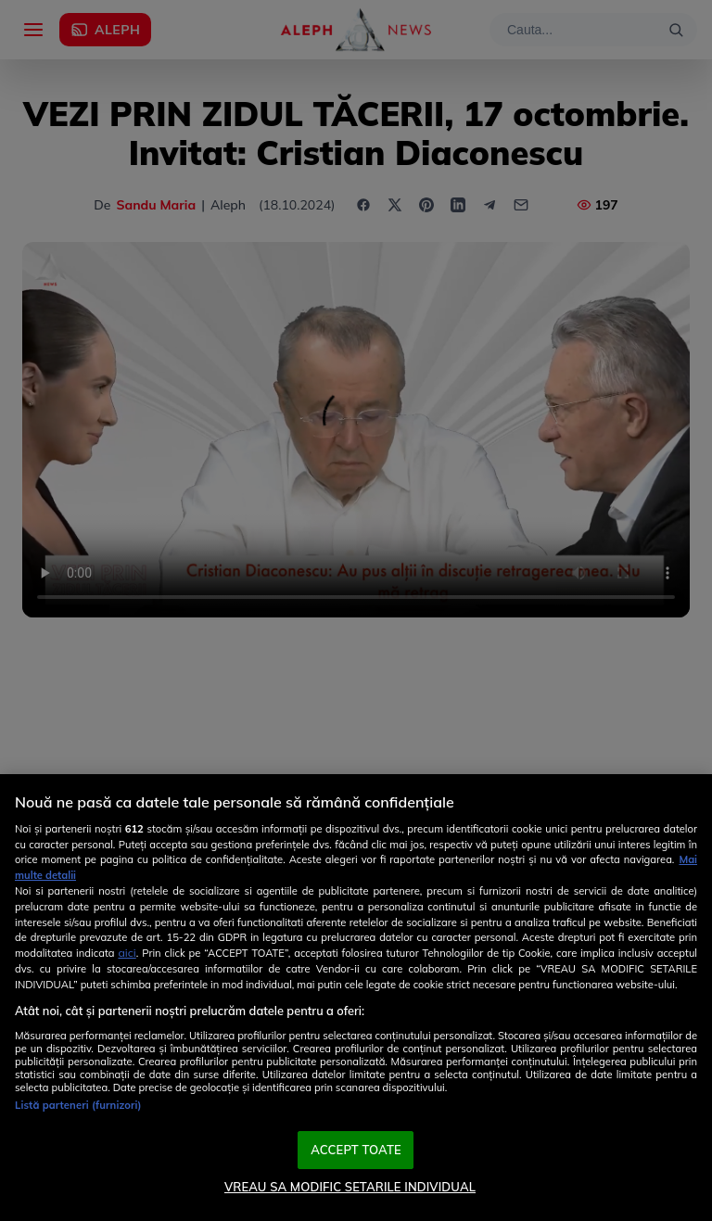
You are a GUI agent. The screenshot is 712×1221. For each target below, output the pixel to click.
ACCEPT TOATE (356, 1149)
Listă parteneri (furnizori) (78, 1105)
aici (126, 953)
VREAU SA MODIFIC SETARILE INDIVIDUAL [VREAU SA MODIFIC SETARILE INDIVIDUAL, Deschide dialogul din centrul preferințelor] (350, 1186)
